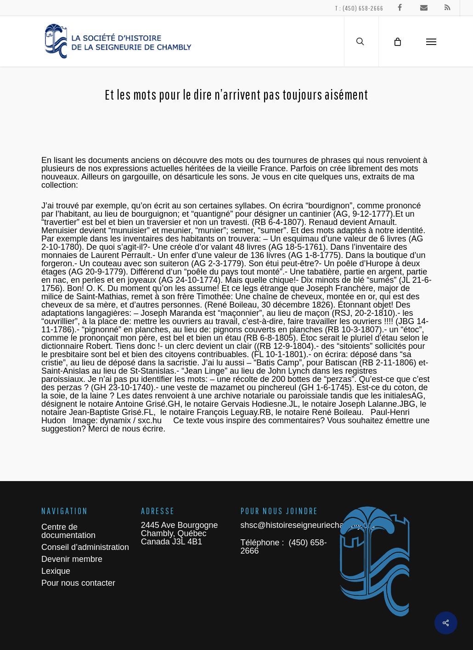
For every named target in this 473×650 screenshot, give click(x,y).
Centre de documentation (68, 531)
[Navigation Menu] (431, 41)
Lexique (55, 571)
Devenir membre (71, 559)
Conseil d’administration (85, 547)
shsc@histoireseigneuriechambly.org (308, 525)
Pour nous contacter (78, 583)
